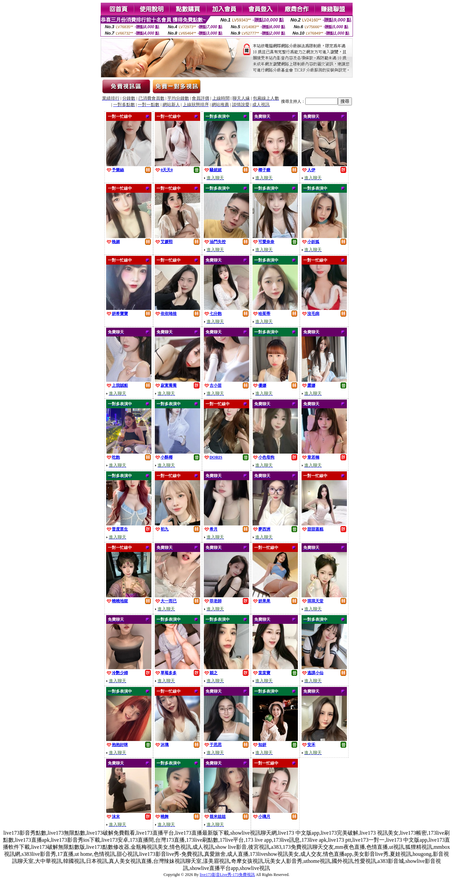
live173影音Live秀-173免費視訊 (227, 874)
